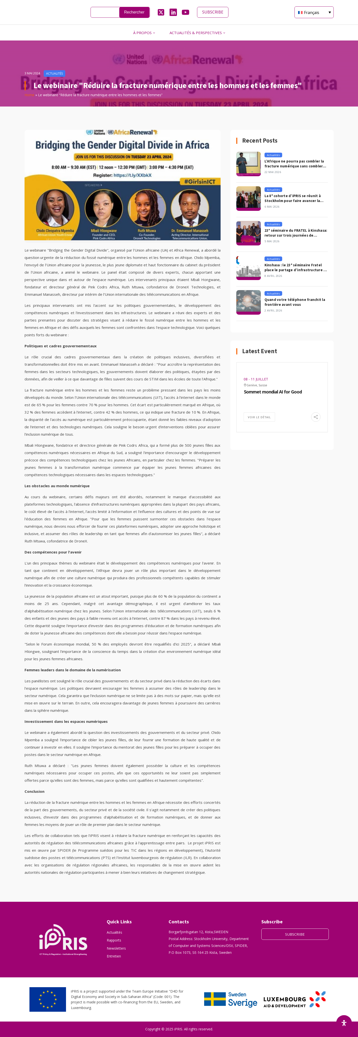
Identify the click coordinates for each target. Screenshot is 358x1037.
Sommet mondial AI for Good (273, 392)
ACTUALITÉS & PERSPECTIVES (196, 32)
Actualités (114, 932)
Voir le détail (259, 417)
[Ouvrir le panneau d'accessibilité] (344, 1023)
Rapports (114, 940)
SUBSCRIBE (212, 12)
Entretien (114, 956)
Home (29, 95)
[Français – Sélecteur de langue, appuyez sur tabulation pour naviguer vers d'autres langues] (314, 12)
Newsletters (116, 948)
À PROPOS (142, 32)
